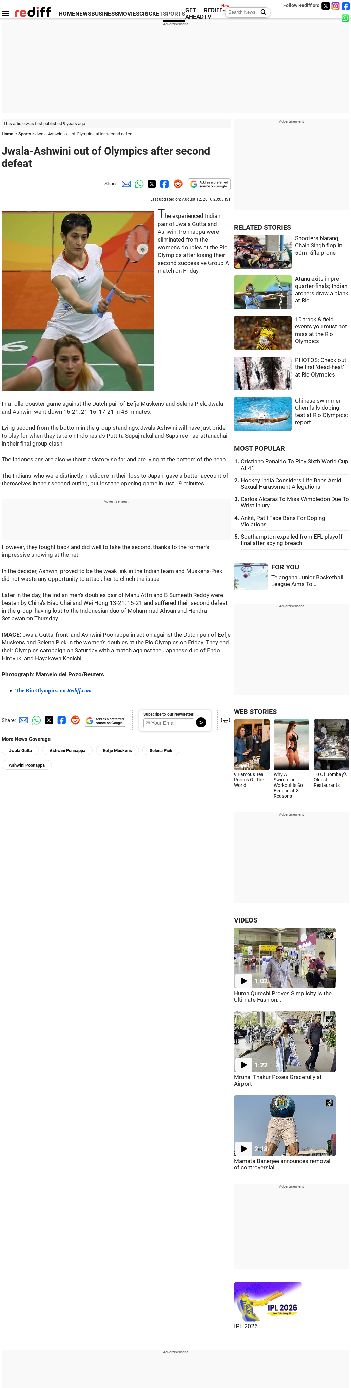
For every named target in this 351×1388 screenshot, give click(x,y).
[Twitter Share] (150, 184)
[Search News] (261, 12)
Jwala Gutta (20, 750)
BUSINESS (104, 13)
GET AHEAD (194, 13)
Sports (24, 133)
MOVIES (128, 13)
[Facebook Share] (163, 184)
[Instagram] (336, 6)
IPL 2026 (246, 1326)
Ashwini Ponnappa (67, 750)
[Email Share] (125, 184)
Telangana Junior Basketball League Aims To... (307, 580)
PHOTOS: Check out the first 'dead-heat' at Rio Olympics (320, 367)
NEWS (83, 13)
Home (7, 133)
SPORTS (174, 13)
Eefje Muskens (117, 750)
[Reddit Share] (176, 184)
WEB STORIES (255, 712)
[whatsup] (346, 18)
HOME (67, 13)
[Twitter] (325, 6)
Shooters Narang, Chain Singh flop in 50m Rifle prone (318, 245)
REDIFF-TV (214, 13)
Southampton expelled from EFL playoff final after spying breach (292, 539)
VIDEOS (245, 920)
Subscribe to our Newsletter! (168, 714)
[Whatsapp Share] (138, 184)
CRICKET (151, 13)
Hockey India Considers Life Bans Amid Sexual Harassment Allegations (291, 483)
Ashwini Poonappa (27, 765)
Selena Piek (161, 750)
